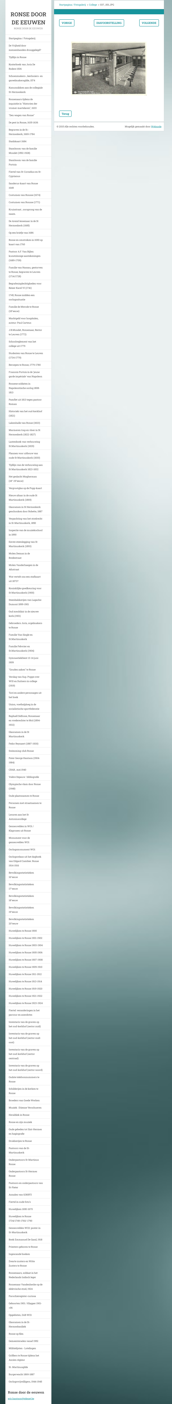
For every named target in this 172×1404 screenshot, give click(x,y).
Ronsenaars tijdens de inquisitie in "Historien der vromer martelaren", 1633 (23, 104)
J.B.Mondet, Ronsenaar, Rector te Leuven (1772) (25, 332)
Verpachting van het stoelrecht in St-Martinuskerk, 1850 (25, 521)
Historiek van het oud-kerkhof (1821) (25, 413)
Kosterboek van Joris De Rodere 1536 (22, 66)
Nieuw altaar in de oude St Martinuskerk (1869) (23, 497)
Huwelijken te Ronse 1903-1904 (26, 945)
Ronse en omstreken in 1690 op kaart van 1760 (26, 242)
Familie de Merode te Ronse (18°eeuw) (24, 309)
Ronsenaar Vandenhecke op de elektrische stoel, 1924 (25, 1286)
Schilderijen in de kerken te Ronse (23, 1091)
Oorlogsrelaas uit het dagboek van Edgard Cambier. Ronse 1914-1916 (25, 861)
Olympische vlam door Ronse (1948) (25, 786)
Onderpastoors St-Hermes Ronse (23, 1173)
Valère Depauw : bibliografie (24, 776)
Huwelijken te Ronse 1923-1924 (26, 1003)
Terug (65, 113)
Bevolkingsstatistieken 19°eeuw (21, 909)
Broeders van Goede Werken (24, 1100)
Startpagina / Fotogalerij (22, 38)
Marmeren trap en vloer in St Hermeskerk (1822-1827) (24, 432)
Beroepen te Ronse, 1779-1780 (25, 364)
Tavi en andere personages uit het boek (25, 695)
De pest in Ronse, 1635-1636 (23, 122)
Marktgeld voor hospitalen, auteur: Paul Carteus (23, 320)
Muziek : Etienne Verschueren (25, 1107)
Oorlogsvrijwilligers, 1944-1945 (25, 1381)
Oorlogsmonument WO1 (22, 849)
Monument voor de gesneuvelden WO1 (19, 840)
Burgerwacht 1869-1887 (22, 1374)
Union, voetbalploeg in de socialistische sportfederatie (24, 706)
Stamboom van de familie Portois (23, 162)
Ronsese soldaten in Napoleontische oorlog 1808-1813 (24, 388)
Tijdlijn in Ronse (17, 57)
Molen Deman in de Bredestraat (19, 555)
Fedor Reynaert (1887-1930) (23, 743)
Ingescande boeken (19, 1254)
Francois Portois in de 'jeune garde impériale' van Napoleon (25, 374)
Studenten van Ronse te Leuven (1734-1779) (26, 355)
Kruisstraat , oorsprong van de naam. (25, 211)
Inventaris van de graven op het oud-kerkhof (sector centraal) (24, 1054)
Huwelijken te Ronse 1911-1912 (25, 974)
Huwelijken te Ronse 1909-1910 (25, 966)
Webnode (156, 126)
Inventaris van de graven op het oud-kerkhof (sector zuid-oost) (25, 1038)
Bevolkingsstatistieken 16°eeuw (21, 875)
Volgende (149, 23)
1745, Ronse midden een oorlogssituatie (22, 297)
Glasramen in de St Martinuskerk (19, 734)
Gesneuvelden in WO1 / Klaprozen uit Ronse (21, 828)
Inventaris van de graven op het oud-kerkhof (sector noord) (25, 1067)
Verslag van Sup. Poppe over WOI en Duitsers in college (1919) (24, 681)
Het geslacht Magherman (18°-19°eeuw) (23, 478)
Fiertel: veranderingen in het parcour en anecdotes (24, 1012)
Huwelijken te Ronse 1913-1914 (25, 981)
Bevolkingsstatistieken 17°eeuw (21, 886)
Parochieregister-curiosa (22, 1296)
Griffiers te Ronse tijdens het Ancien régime (24, 1357)
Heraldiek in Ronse (19, 1114)
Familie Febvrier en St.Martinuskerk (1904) (21, 648)
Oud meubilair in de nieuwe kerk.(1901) (24, 613)
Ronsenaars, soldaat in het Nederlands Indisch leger (23, 1275)
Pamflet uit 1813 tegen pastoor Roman (25, 402)
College (93, 4)
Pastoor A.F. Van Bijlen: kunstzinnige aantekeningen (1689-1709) (24, 256)
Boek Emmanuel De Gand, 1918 (25, 1239)
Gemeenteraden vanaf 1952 (23, 1341)
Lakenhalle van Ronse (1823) (24, 422)
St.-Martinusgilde (18, 1367)
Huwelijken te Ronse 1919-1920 (25, 988)
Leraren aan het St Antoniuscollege (19, 817)
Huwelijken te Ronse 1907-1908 (26, 959)
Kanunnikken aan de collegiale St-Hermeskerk (26, 90)
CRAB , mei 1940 (17, 769)
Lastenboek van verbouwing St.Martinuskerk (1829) (24, 444)
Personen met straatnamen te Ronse (25, 805)
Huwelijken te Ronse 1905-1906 (25, 952)
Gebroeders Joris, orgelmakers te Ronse (25, 625)
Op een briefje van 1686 (21, 232)
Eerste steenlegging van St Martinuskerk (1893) (23, 544)
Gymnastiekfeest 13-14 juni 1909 (23, 660)
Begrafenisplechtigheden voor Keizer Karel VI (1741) (25, 285)
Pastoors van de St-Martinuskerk (19, 1150)
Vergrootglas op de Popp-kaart (25, 488)
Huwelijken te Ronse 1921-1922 (25, 995)
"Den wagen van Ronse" (21, 115)
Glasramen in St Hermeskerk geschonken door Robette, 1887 (25, 509)
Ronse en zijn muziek (20, 1122)
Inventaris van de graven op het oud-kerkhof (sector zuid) (25, 1024)
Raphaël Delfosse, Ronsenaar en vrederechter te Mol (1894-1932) (24, 720)
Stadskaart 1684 (17, 141)
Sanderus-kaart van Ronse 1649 (23, 185)
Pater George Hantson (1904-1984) (24, 760)
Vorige (67, 23)
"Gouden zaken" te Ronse (22, 669)
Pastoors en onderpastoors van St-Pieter (26, 1185)
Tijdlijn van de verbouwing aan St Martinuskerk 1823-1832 (26, 467)
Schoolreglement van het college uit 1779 (22, 344)
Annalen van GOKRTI (20, 1194)
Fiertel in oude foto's (20, 1201)
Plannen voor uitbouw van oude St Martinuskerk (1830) (24, 455)
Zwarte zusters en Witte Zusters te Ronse (22, 1263)
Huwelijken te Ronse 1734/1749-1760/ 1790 (20, 1218)
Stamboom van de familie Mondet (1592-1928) (23, 150)
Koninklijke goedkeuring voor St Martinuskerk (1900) (25, 590)
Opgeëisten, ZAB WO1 (20, 1314)
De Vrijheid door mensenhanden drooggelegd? (25, 47)
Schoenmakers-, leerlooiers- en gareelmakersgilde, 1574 (26, 78)
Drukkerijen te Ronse (20, 1140)
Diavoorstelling (109, 23)
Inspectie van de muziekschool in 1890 (25, 532)
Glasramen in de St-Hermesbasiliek (19, 1324)
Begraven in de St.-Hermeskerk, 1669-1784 (22, 132)
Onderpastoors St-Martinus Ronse (24, 1162)
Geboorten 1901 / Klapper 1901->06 (25, 1305)
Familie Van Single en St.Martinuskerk (21, 637)
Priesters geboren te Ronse (23, 1246)
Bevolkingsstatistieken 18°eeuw (21, 898)
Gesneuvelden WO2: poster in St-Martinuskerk (24, 1230)
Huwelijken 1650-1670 (21, 1209)
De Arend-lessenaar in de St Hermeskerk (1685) (23, 223)
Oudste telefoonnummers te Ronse (24, 1079)
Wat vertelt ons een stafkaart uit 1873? (25, 579)
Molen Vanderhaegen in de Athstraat (23, 567)
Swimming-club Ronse (21, 750)
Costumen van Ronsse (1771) (24, 202)
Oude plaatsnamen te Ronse (24, 795)
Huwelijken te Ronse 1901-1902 (25, 938)
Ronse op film (16, 1333)
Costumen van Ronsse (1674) (24, 195)
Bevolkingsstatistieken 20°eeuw (21, 921)
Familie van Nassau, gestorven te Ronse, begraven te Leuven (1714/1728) (26, 272)
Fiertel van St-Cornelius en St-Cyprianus (25, 174)
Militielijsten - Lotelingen (22, 1348)
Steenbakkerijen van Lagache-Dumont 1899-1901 (25, 602)
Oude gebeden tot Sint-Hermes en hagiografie (25, 1131)
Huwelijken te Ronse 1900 (23, 930)
